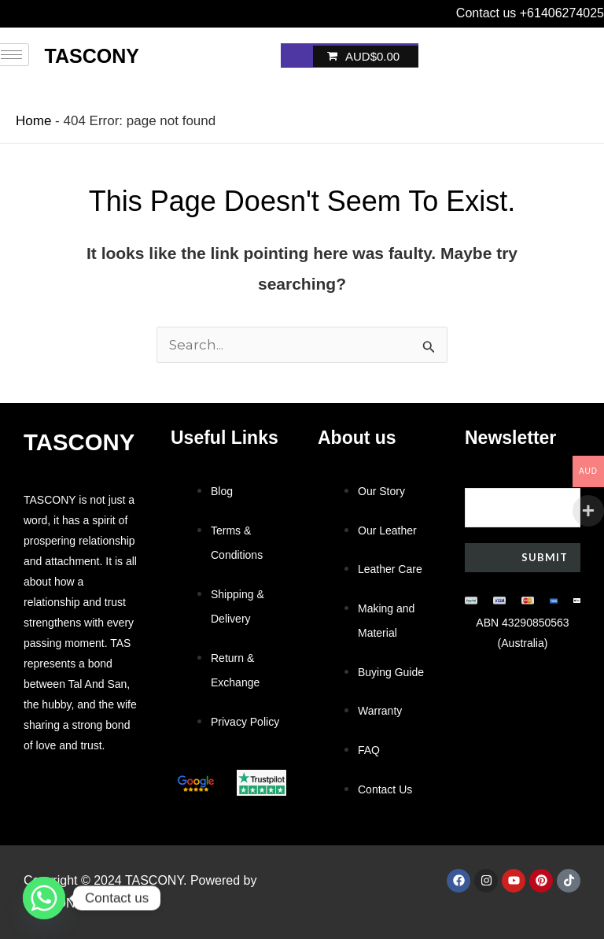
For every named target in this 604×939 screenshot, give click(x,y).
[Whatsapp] (44, 898)
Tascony (92, 56)
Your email (522, 497)
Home (33, 120)
